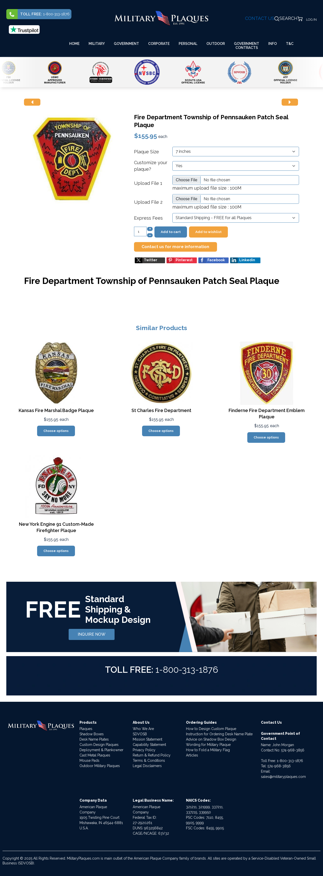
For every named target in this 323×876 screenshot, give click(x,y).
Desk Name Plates (94, 739)
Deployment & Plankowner (101, 750)
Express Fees (148, 218)
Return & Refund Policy (152, 755)
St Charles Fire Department (161, 410)
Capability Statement (149, 745)
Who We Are (143, 729)
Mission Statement (147, 739)
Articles (192, 755)
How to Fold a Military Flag (208, 750)
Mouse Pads (89, 760)
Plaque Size (146, 151)
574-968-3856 (292, 750)
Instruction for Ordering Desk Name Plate (219, 734)
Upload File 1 (148, 183)
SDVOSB (140, 734)
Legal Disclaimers (147, 766)
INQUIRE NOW (91, 634)
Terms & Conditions (149, 760)
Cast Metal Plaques (94, 755)
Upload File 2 (148, 202)
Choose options (56, 431)
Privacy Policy (144, 750)
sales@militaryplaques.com (283, 777)
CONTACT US (259, 18)
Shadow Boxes (91, 734)
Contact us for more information (175, 246)
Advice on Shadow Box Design (211, 739)
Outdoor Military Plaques (99, 766)
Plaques (85, 729)
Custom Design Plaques (99, 745)
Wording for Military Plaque (208, 745)
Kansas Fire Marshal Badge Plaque (56, 410)
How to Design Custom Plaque (211, 729)
